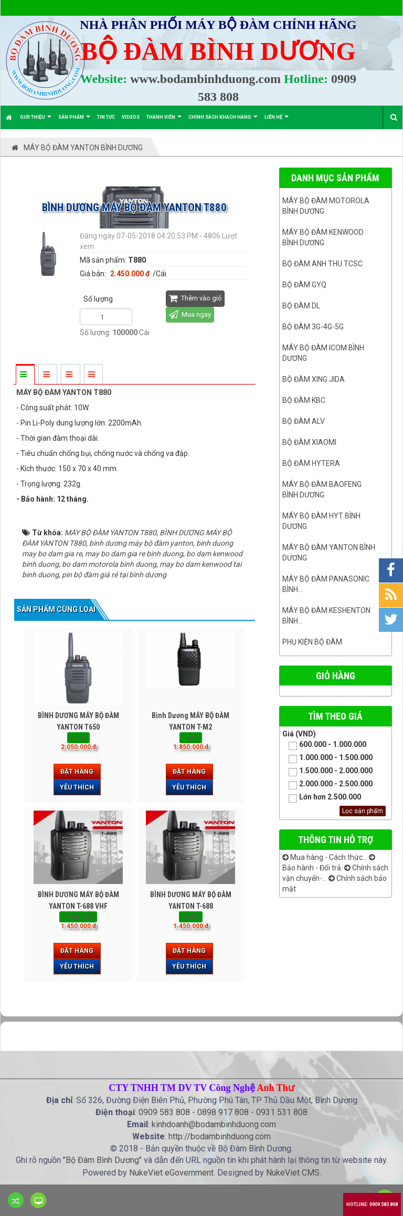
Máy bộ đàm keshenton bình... (326, 615)
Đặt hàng (76, 771)
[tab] (24, 375)
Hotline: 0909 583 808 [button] (372, 1204)
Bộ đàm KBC (303, 400)
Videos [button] (131, 117)
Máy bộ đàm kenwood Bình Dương (323, 237)
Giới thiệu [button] (35, 122)
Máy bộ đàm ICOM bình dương (323, 353)
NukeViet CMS (293, 1173)
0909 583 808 (164, 1112)
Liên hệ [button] (276, 122)
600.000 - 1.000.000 (324, 745)
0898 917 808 (223, 1112)
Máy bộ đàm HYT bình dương (321, 521)
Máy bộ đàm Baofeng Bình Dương (322, 489)
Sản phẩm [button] (74, 122)
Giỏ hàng (335, 675)
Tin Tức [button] (106, 117)
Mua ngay (190, 314)
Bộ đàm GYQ (304, 284)
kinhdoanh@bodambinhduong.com (214, 1124)
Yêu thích (77, 787)
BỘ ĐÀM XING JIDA (313, 379)
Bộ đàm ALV (303, 421)
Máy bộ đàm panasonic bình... (325, 584)
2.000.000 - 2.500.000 (327, 784)
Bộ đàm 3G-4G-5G (313, 327)
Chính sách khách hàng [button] (223, 122)
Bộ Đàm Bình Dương (102, 1160)
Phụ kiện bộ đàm (312, 642)
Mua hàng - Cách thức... (324, 857)
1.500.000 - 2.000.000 (327, 771)
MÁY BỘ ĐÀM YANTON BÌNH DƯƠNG (328, 552)
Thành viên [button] (164, 122)
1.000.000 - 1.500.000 (327, 758)
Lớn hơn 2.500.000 (321, 798)
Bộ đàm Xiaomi (309, 442)
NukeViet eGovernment (171, 1173)
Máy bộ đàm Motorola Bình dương (325, 205)
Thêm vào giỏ (195, 298)
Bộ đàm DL (301, 306)
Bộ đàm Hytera (311, 463)
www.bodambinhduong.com (205, 79)
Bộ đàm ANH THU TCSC (322, 263)
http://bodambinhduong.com (219, 1136)
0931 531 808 (281, 1112)
